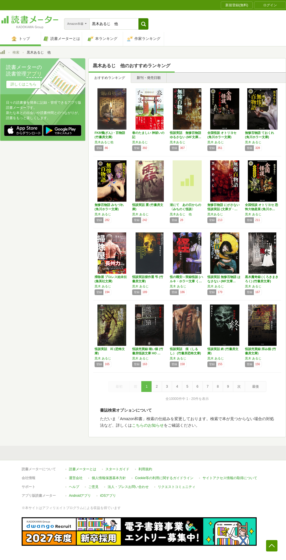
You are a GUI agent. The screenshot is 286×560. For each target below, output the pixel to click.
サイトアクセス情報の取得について (230, 478)
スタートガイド (117, 469)
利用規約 (145, 469)
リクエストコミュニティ (176, 487)
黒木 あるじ (215, 142)
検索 (16, 52)
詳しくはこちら (23, 84)
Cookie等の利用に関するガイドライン (164, 478)
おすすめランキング (109, 78)
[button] (143, 24)
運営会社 (76, 478)
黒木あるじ (140, 142)
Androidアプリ (80, 495)
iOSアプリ (108, 495)
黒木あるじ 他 (181, 214)
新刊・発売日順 (149, 78)
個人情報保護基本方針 (109, 478)
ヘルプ (74, 487)
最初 (119, 387)
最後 (255, 387)
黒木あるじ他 (104, 142)
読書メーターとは (82, 469)
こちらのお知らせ (148, 425)
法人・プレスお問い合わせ (128, 487)
